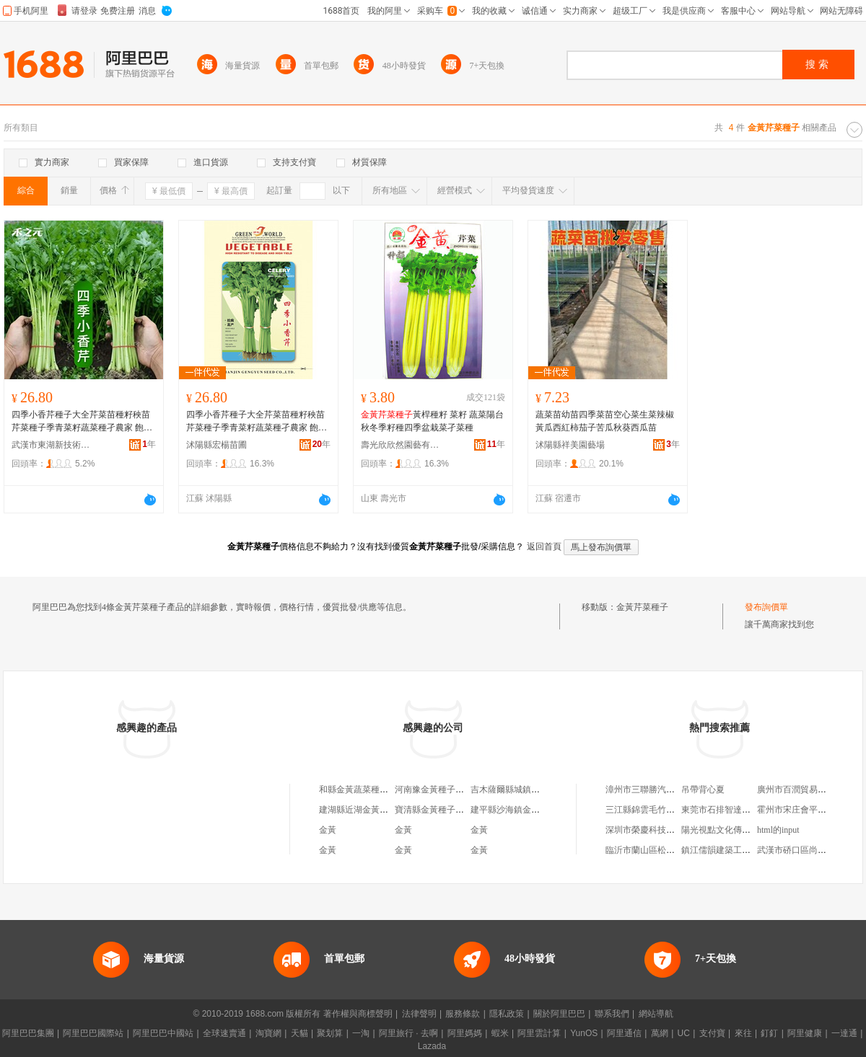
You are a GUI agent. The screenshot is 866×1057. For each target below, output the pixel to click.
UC (684, 1033)
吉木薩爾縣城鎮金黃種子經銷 (527, 789)
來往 (743, 1033)
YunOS (584, 1033)
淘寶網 (268, 1033)
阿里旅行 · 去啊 (408, 1033)
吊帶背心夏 (703, 789)
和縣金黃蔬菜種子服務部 (366, 789)
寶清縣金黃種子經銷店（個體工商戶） (468, 810)
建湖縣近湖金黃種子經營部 (371, 810)
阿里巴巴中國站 (163, 1033)
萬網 (659, 1033)
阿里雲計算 (539, 1033)
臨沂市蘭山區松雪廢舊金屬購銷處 (670, 850)
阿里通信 (624, 1033)
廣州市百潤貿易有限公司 (804, 789)
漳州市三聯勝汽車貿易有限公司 (666, 789)
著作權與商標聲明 (358, 1014)
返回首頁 (544, 546)
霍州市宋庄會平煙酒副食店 (809, 810)
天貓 (299, 1033)
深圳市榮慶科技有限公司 (653, 830)
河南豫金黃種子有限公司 (442, 789)
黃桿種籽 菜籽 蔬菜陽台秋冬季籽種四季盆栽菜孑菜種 (432, 421)
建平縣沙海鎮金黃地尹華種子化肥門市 (544, 810)
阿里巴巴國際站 (93, 1033)
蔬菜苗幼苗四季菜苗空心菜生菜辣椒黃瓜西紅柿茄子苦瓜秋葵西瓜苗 (604, 421)
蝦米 (500, 1033)
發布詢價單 (766, 607)
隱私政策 (506, 1014)
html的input (778, 830)
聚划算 (330, 1033)
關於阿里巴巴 (559, 1014)
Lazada (432, 1046)
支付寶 (712, 1033)
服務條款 (462, 1014)
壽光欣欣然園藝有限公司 (400, 445)
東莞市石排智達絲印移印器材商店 (746, 810)
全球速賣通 (224, 1033)
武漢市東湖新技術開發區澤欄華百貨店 (51, 445)
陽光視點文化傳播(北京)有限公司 (744, 830)
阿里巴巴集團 (28, 1033)
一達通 (844, 1033)
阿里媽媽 (464, 1033)
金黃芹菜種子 (642, 607)
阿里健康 (804, 1033)
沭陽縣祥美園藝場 (570, 445)
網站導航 (656, 1014)
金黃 (327, 830)
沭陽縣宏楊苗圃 (216, 445)
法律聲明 (419, 1014)
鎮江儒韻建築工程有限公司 (733, 850)
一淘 (360, 1033)
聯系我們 (612, 1014)
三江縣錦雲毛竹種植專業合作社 (666, 810)
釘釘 (769, 1033)
